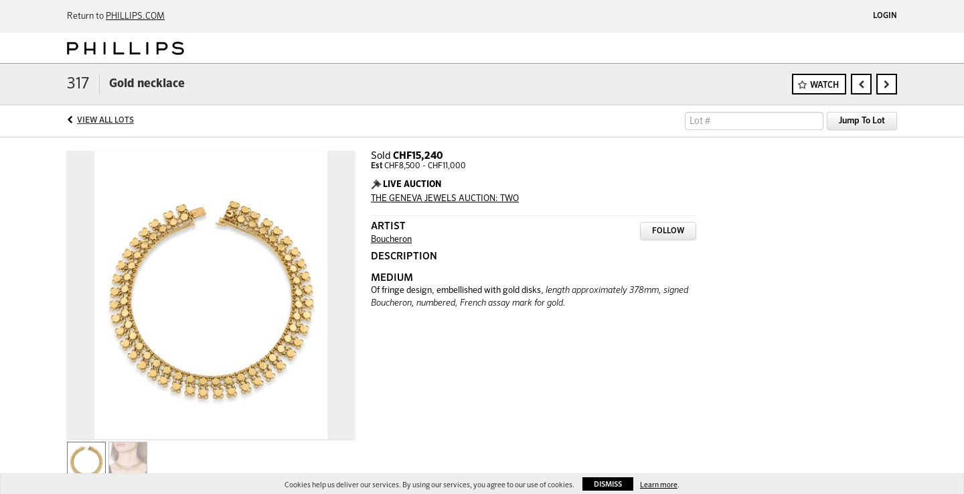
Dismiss (608, 484)
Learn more (658, 485)
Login (885, 16)
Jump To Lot (862, 121)
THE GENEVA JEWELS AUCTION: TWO (445, 198)
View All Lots (105, 121)
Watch (824, 85)
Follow (668, 231)
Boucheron (391, 239)
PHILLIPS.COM (135, 16)
